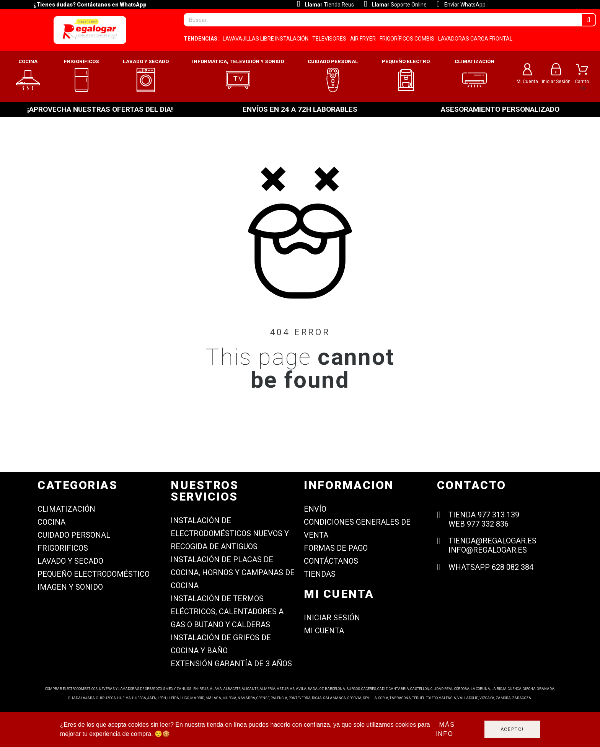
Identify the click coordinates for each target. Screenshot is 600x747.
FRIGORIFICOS (63, 548)
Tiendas (320, 574)
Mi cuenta (324, 630)
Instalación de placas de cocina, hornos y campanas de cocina (233, 572)
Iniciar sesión (332, 617)
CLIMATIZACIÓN (66, 509)
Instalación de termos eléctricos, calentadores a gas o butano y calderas (227, 611)
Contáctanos (331, 561)
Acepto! (512, 729)
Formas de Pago (336, 548)
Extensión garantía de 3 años (231, 663)
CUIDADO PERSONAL (74, 535)
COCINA (51, 522)
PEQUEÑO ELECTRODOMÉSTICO (94, 574)
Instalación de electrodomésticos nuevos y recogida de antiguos (230, 533)
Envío (315, 509)
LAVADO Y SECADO (70, 561)
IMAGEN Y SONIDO (70, 587)
